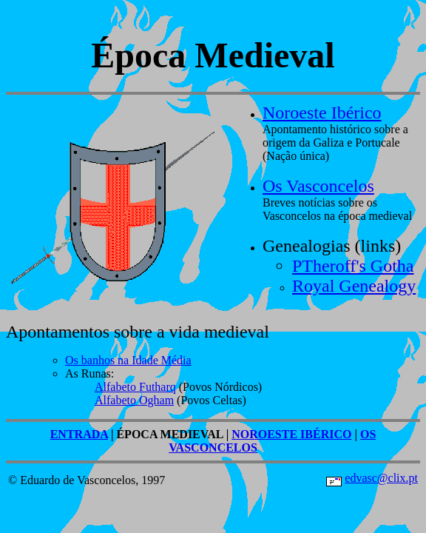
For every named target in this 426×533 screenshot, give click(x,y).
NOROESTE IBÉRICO (291, 434)
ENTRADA (79, 434)
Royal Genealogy (354, 285)
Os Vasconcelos (318, 185)
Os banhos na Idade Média (128, 360)
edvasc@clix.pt (381, 478)
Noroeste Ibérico (322, 112)
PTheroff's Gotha (353, 265)
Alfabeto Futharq (135, 387)
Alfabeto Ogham (134, 400)
